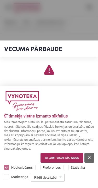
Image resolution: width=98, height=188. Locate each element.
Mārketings (19, 177)
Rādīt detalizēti (45, 177)
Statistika (78, 167)
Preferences (52, 167)
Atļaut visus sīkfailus (62, 158)
